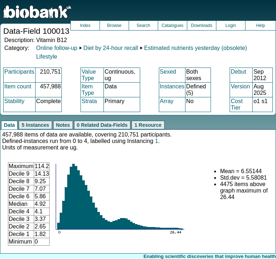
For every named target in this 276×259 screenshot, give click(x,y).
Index (85, 25)
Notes (63, 125)
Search (143, 25)
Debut (238, 72)
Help (260, 25)
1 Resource (147, 125)
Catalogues (173, 25)
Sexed (168, 72)
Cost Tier (237, 104)
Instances (172, 86)
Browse (114, 25)
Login (230, 25)
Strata (89, 101)
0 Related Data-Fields (102, 125)
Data (9, 125)
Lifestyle (46, 57)
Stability (14, 101)
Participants (19, 72)
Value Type (89, 75)
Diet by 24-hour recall (110, 48)
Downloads (201, 25)
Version (240, 86)
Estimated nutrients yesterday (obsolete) (195, 48)
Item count (17, 86)
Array (167, 101)
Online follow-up (56, 48)
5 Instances (35, 125)
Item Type (88, 89)
